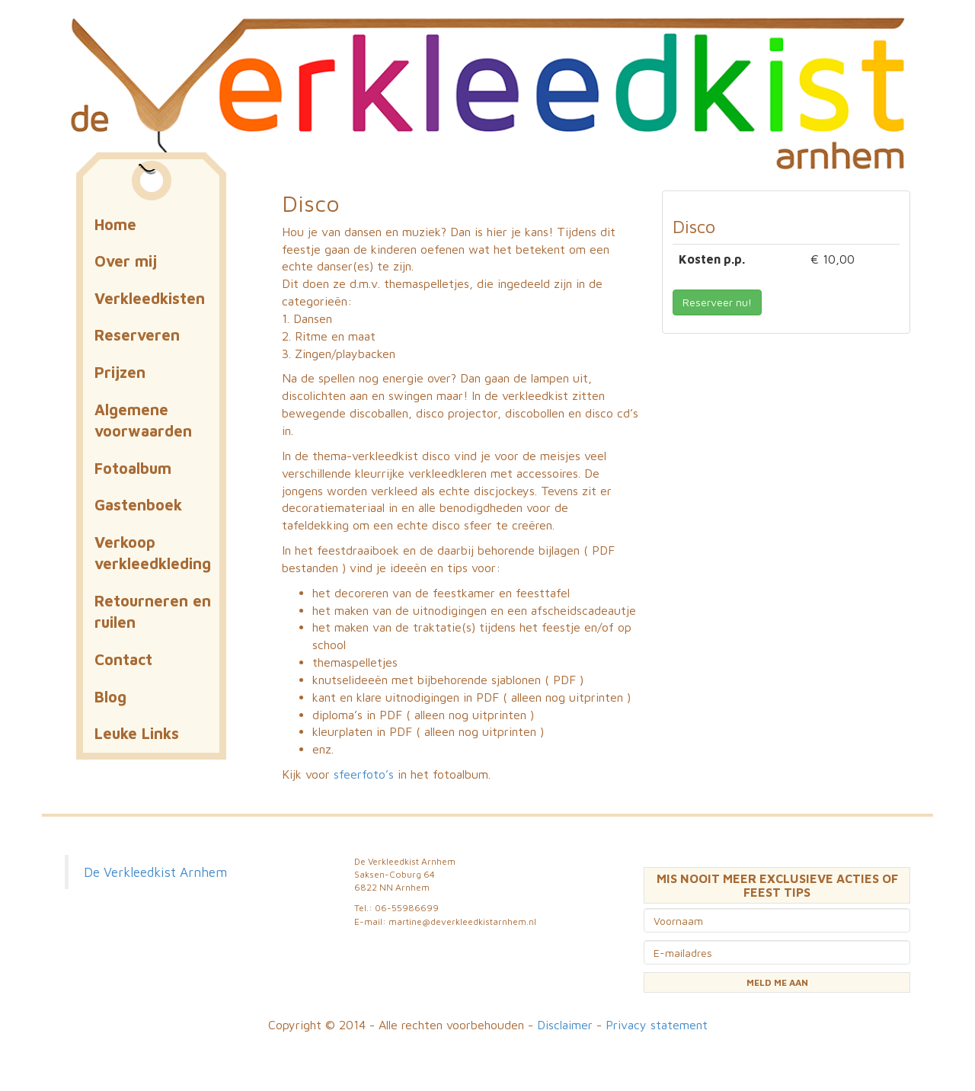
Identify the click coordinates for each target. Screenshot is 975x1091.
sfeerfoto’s (366, 774)
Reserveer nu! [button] (717, 302)
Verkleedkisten (149, 298)
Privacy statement (657, 1025)
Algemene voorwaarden (143, 420)
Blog (110, 696)
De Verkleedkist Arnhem (155, 872)
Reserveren (137, 335)
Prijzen (119, 372)
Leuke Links (136, 733)
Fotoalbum (132, 468)
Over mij (125, 261)
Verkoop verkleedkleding (152, 553)
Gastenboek (138, 505)
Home (115, 224)
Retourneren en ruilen (152, 612)
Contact (123, 659)
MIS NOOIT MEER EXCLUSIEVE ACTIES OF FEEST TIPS (777, 885)
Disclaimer (565, 1025)
